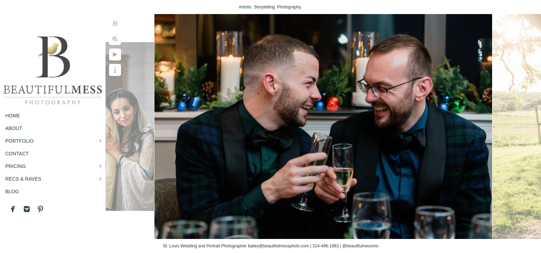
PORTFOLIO (19, 141)
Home (12, 115)
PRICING (15, 166)
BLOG (12, 191)
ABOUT (13, 128)
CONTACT (17, 153)
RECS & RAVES (23, 179)
